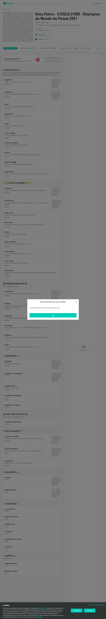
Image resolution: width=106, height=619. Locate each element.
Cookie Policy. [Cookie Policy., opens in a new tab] (39, 617)
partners (42, 608)
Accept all (89, 610)
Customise (77, 610)
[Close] (76, 302)
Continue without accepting (96, 605)
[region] (53, 610)
